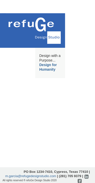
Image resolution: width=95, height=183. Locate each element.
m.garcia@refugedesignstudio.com (30, 176)
